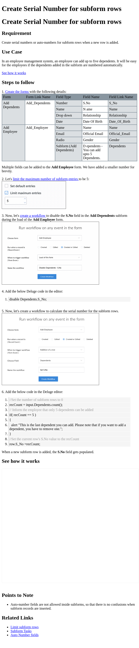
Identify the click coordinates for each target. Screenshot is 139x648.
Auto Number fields (25, 635)
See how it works (14, 73)
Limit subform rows (25, 627)
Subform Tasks (21, 631)
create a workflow (33, 215)
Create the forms (17, 91)
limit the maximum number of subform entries (46, 179)
